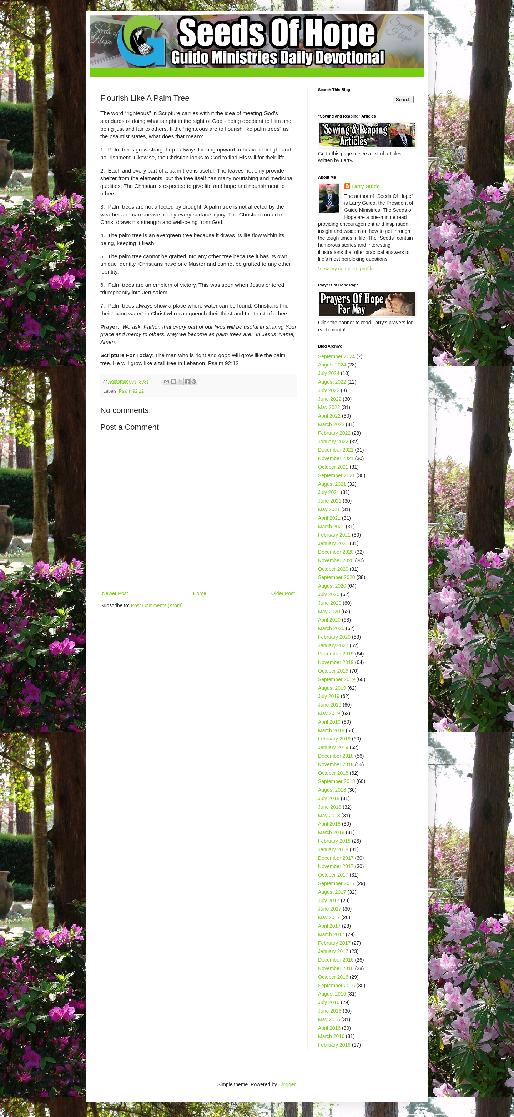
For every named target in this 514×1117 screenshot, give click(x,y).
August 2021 (332, 484)
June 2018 (329, 807)
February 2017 (334, 943)
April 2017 (329, 926)
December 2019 (336, 654)
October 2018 (333, 773)
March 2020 (331, 628)
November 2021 (336, 458)
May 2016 (329, 1019)
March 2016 (331, 1036)
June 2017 (329, 909)
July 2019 (328, 696)
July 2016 (328, 1002)
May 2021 (329, 509)
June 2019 (329, 705)
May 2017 (329, 917)
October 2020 (333, 569)
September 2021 (336, 475)
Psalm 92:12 (131, 391)
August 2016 (332, 994)
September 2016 (336, 985)
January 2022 (333, 441)
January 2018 (333, 849)
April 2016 (329, 1028)
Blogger (286, 1084)
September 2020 (336, 577)
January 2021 (333, 543)
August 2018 (332, 790)
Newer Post (115, 593)
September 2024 (336, 356)
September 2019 (336, 679)
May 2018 (329, 815)
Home (199, 593)
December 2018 (336, 756)
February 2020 (334, 637)
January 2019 (333, 747)
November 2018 (336, 764)
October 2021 (333, 467)
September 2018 (336, 781)
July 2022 (328, 390)
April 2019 (329, 722)
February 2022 (334, 433)
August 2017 (332, 892)
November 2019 (336, 662)
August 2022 (332, 382)
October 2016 (333, 977)
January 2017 (333, 951)
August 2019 (332, 688)
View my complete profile (345, 268)
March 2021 (331, 526)
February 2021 (334, 535)
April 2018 (329, 824)
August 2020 (332, 586)
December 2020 (336, 552)
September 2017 (336, 883)
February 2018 (334, 841)
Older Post (283, 593)
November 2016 (336, 968)
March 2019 (331, 730)
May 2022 (329, 407)
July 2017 (328, 900)
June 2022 (329, 399)
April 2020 (329, 620)
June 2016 (329, 1011)
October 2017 (333, 875)
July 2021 (328, 492)
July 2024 (328, 373)
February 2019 (334, 739)
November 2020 (336, 560)
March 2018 (331, 832)
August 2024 (332, 365)
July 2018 (328, 798)
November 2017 (336, 866)
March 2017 (331, 934)
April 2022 (329, 416)
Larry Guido (366, 186)
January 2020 (333, 645)
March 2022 (331, 424)
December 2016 (336, 960)
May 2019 (329, 713)
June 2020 (329, 603)
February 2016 (334, 1045)
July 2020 (328, 594)
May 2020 (329, 611)
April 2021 (329, 518)
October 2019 (333, 671)
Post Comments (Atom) (157, 605)
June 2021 (329, 501)
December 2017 (336, 858)
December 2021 (336, 450)
